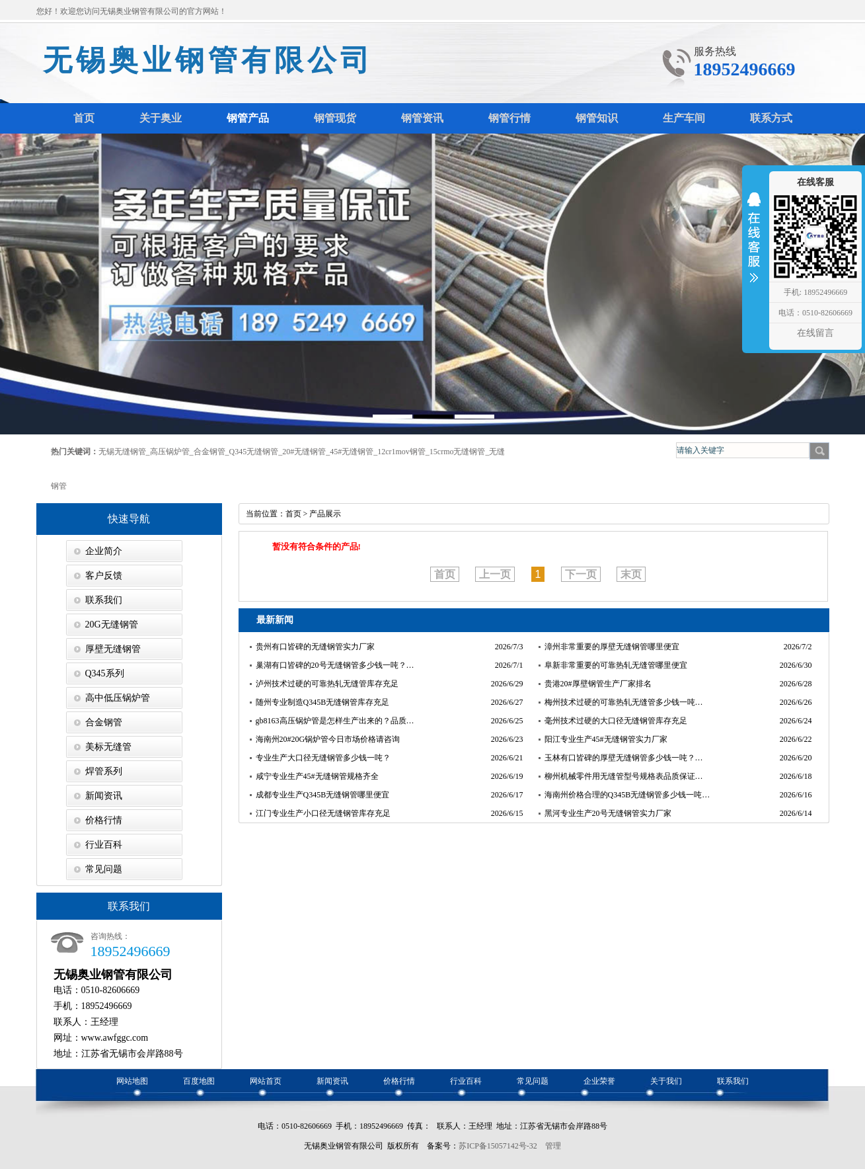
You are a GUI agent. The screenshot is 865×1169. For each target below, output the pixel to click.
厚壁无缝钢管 (113, 649)
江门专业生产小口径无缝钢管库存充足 (323, 813)
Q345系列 (104, 673)
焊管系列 (103, 771)
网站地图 (132, 1081)
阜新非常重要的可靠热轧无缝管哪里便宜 (616, 665)
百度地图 (199, 1081)
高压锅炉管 (170, 451)
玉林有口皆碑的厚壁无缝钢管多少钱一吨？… (624, 757)
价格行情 (103, 820)
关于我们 (666, 1081)
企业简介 (103, 551)
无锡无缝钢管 (122, 451)
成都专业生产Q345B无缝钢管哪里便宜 (323, 794)
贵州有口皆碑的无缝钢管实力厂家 (315, 646)
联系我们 (103, 600)
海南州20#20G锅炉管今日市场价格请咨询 (328, 739)
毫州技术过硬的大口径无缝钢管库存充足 (616, 720)
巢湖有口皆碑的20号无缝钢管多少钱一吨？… (335, 665)
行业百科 (103, 845)
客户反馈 (103, 576)
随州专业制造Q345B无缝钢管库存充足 (323, 702)
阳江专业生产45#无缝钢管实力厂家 (606, 739)
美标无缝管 (108, 747)
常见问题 (103, 869)
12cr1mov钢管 (401, 451)
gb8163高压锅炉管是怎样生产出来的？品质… (335, 720)
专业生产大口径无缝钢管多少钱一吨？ (323, 757)
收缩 (754, 246)
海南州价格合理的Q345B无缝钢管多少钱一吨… (627, 794)
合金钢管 (209, 451)
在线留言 (815, 333)
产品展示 (325, 513)
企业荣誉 (599, 1081)
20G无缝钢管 (111, 624)
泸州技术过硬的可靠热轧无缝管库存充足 (327, 683)
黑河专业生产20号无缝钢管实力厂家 (608, 813)
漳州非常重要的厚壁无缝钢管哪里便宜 (612, 646)
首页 (293, 513)
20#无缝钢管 (304, 451)
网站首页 (266, 1081)
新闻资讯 (103, 796)
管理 (553, 1145)
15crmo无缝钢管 (458, 451)
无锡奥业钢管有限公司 (208, 60)
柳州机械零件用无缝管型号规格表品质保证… (624, 776)
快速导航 (129, 518)
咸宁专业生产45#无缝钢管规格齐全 (317, 776)
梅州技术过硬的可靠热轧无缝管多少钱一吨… (624, 702)
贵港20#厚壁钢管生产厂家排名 (598, 683)
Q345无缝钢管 (254, 451)
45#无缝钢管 (351, 451)
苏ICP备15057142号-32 (498, 1145)
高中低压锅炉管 (117, 698)
